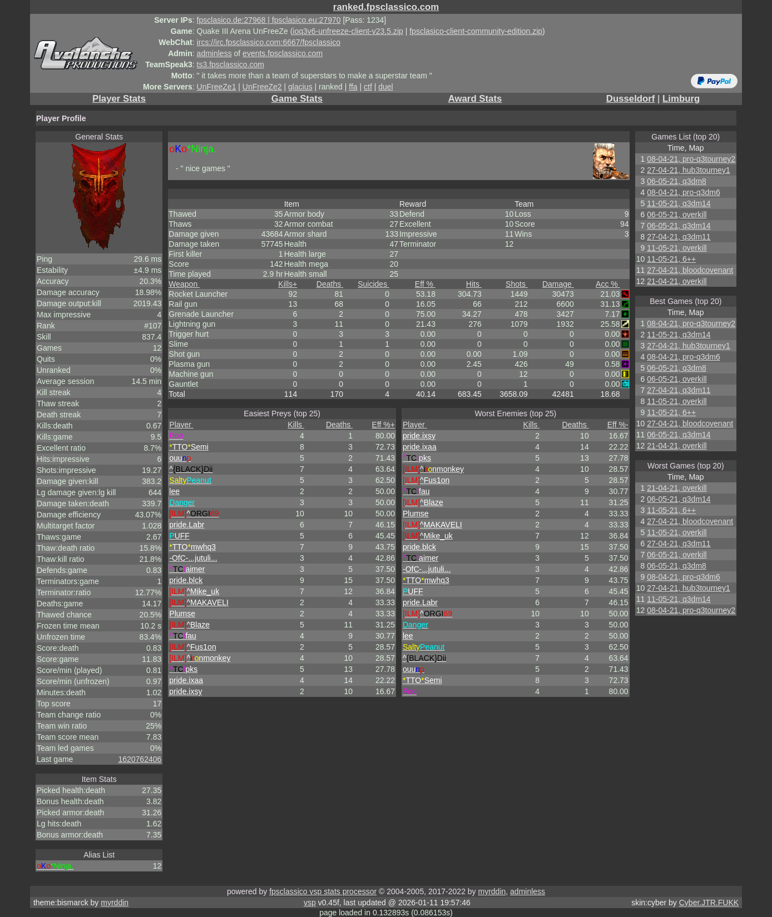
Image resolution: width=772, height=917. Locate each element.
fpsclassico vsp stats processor (323, 891)
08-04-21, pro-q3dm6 (683, 192)
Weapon (184, 284)
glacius (300, 86)
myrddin (492, 891)
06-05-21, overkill (676, 214)
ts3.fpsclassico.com (230, 64)
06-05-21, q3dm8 (676, 181)
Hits (474, 284)
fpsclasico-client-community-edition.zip (475, 31)
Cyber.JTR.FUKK (709, 902)
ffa (353, 86)
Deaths (329, 284)
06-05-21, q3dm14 (678, 225)
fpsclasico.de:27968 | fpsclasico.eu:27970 (269, 20)
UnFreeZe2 (262, 86)
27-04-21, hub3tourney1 (688, 170)
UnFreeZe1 (216, 86)
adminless (214, 53)
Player (181, 424)
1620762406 (139, 759)
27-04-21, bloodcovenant (690, 270)
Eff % (425, 284)
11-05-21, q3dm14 (678, 203)
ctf (368, 86)
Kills (287, 284)
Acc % (608, 284)
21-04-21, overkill (676, 281)
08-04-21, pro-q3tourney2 (691, 159)
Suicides (373, 284)
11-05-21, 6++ (671, 259)
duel (385, 86)
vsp (310, 902)
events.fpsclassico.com (283, 53)
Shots (517, 284)
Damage (558, 284)
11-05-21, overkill (676, 247)
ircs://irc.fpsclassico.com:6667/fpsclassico (268, 42)
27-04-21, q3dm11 (678, 236)
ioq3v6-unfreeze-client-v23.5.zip (348, 31)
